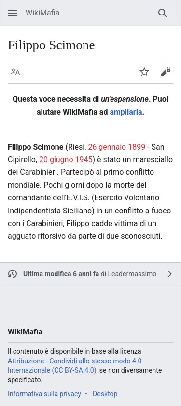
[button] (12, 13)
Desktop (105, 394)
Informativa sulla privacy (44, 394)
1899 (136, 146)
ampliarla (126, 112)
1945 (84, 159)
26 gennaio (107, 146)
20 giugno (56, 159)
